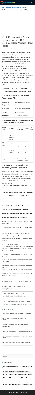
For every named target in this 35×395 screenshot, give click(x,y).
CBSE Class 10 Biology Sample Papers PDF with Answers (16, 377)
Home (3, 7)
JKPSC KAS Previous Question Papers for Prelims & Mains (16, 381)
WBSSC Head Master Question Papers (14, 286)
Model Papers (22, 281)
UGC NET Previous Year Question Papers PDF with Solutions (17, 374)
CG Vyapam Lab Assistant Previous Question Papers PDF (16, 342)
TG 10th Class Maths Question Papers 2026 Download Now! (16, 313)
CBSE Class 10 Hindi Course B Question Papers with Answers (17, 331)
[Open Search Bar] (24, 2)
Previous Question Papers (13, 7)
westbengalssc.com (7, 289)
